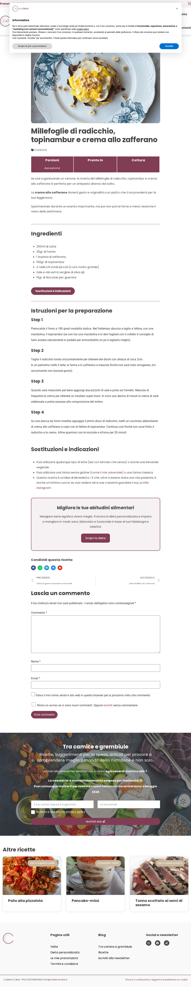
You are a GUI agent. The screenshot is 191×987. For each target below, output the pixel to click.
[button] (33, 567)
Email (35, 678)
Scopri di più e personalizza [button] (32, 46)
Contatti (185, 28)
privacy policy (75, 812)
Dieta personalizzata (64, 952)
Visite (54, 947)
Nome (36, 661)
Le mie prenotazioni (64, 958)
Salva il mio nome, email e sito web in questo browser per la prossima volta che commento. (93, 695)
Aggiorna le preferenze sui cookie (169, 979)
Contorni (40, 150)
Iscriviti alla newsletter (114, 958)
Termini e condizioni (64, 964)
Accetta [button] (169, 46)
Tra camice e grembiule (115, 947)
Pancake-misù (85, 900)
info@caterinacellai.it (55, 979)
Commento (39, 612)
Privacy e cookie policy (137, 979)
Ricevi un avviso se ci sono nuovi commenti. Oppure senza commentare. (84, 704)
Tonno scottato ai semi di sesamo (158, 902)
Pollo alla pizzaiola (25, 900)
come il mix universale (106, 472)
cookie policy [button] (83, 29)
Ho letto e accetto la (60, 812)
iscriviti (107, 705)
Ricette (103, 952)
